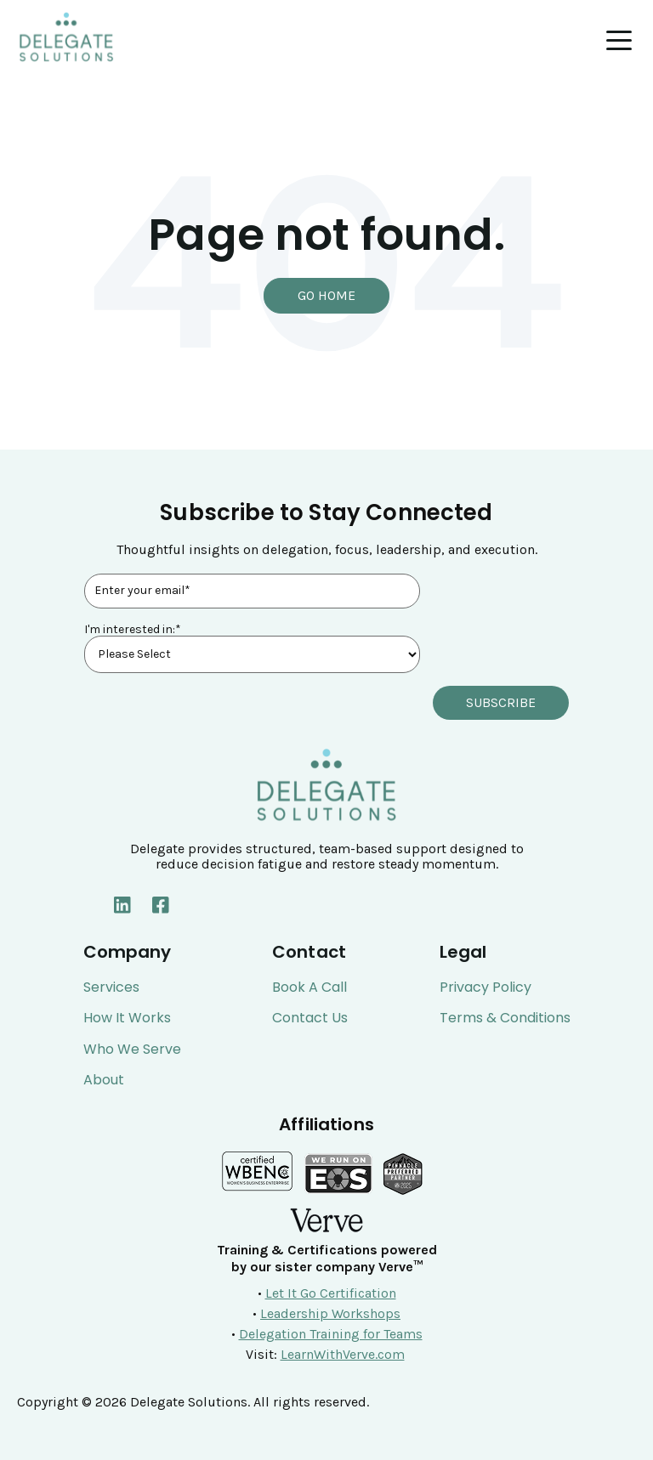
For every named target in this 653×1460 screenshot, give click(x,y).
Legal (463, 951)
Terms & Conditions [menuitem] (505, 1018)
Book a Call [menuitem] (309, 987)
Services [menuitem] (111, 987)
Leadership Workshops (330, 1313)
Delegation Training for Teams (331, 1334)
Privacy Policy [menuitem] (485, 987)
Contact (309, 951)
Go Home (326, 295)
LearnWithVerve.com (343, 1354)
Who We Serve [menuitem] (132, 1049)
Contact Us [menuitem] (310, 1018)
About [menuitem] (103, 1080)
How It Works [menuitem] (127, 1018)
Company (127, 951)
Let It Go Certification (330, 1293)
